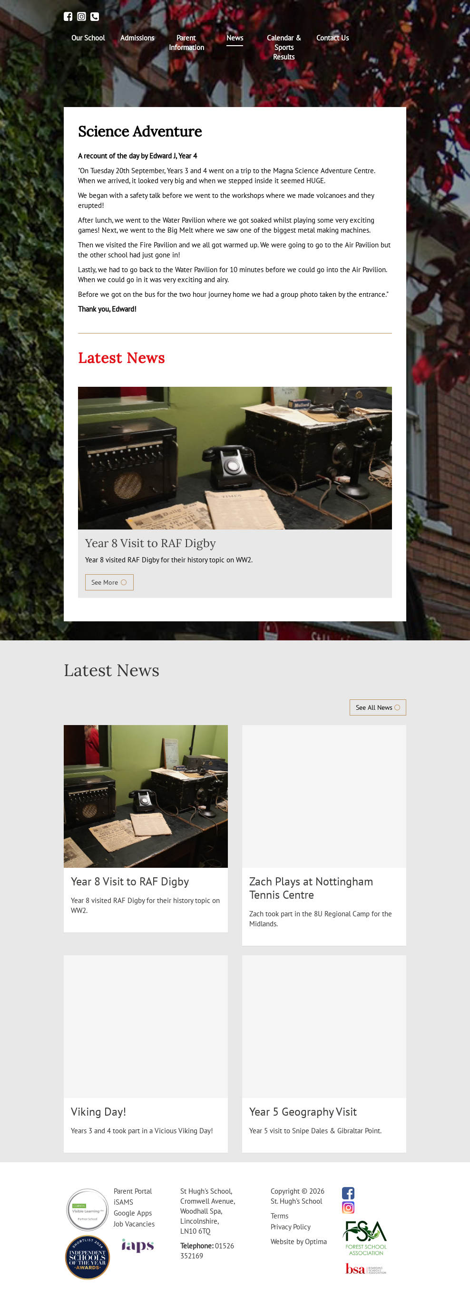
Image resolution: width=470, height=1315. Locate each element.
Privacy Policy (291, 1226)
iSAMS (123, 1202)
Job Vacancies (134, 1223)
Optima (316, 1241)
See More (109, 582)
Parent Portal (133, 1191)
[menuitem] (88, 38)
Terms (279, 1215)
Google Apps (133, 1212)
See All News (378, 707)
